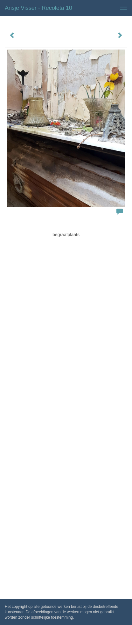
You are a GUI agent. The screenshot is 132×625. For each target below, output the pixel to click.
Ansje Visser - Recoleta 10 (38, 8)
